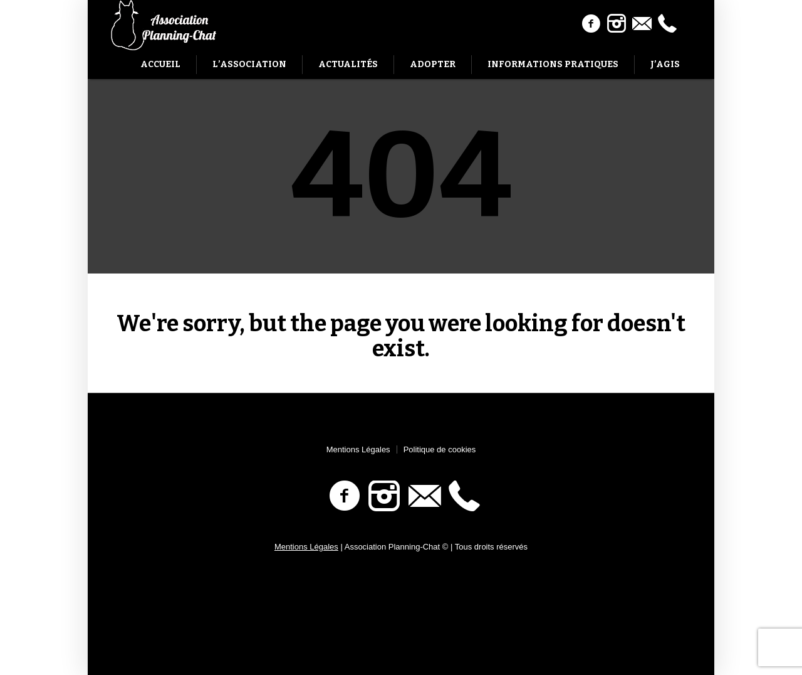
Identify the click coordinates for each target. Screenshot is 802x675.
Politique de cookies (440, 449)
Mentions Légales (358, 449)
